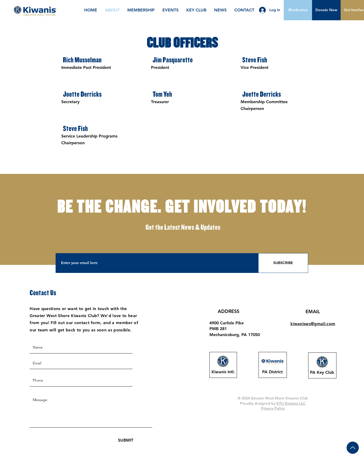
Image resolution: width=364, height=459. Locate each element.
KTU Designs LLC (291, 403)
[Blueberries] (298, 10)
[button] (326, 10)
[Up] (353, 448)
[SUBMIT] (125, 440)
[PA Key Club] (322, 372)
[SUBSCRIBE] (283, 263)
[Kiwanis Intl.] (223, 372)
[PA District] (272, 372)
